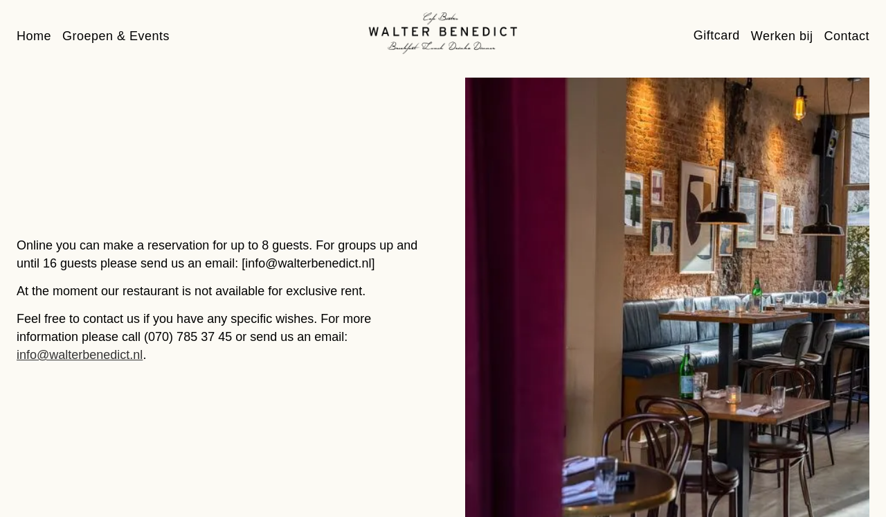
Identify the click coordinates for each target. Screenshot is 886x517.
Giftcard (717, 35)
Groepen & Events (116, 36)
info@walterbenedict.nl (80, 355)
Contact (846, 36)
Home (34, 36)
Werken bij (782, 36)
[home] (443, 33)
